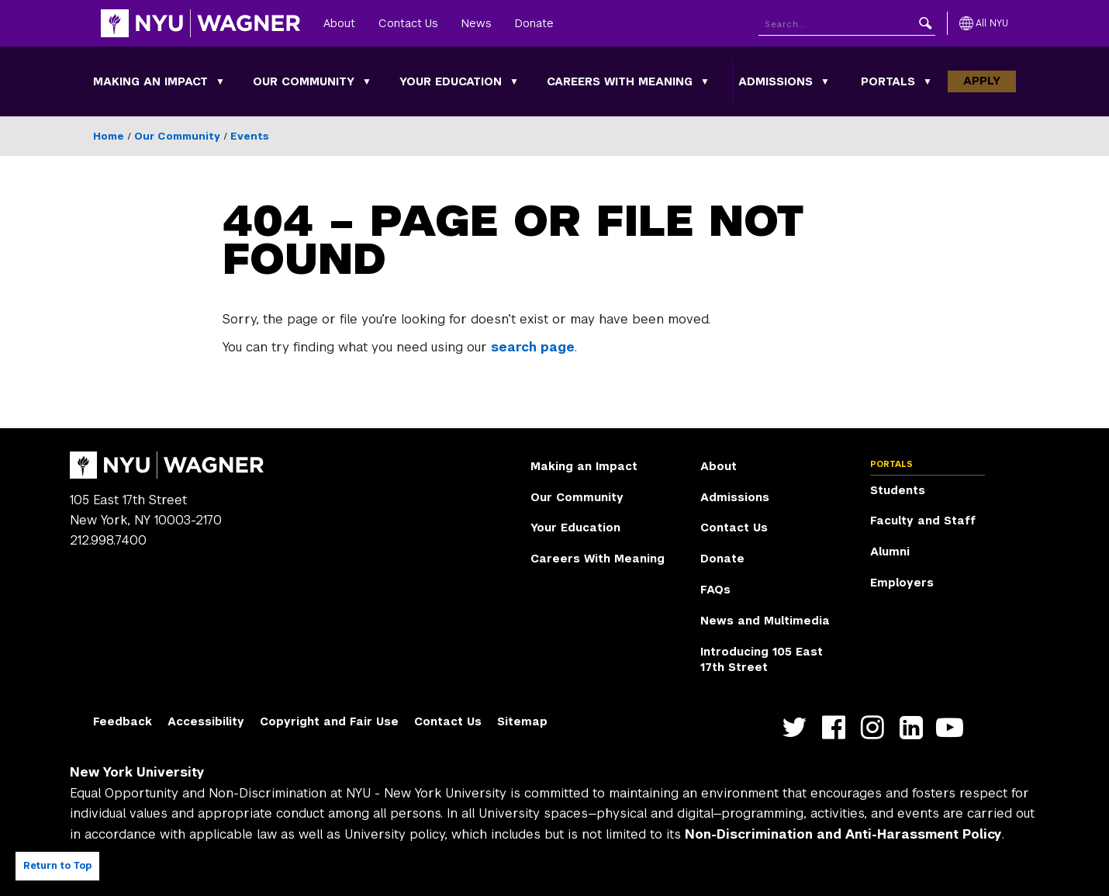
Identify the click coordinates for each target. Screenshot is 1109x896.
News (476, 23)
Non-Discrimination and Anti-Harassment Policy (843, 834)
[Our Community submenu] (366, 81)
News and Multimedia (765, 621)
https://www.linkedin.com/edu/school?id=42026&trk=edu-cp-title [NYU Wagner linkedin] (914, 728)
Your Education (450, 81)
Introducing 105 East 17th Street (761, 659)
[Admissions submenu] (825, 81)
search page (533, 347)
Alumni (890, 552)
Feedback (122, 721)
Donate (534, 23)
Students (897, 490)
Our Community (303, 81)
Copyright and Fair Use (329, 721)
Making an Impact (150, 81)
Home (108, 136)
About (339, 23)
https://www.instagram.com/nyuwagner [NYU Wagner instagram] (876, 728)
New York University (137, 772)
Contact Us (408, 23)
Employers (902, 583)
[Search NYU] (846, 24)
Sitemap (522, 721)
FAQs (715, 590)
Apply (981, 81)
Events (249, 136)
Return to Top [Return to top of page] (57, 866)
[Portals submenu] (927, 81)
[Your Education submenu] (514, 81)
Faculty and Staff (923, 521)
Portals (888, 81)
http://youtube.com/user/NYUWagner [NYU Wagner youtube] (953, 728)
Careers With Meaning (620, 81)
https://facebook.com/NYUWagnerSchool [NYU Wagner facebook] (837, 728)
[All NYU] (984, 23)
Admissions (775, 81)
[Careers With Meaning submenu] (705, 81)
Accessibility (206, 721)
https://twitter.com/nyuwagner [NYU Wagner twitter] (798, 728)
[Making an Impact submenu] (220, 81)
